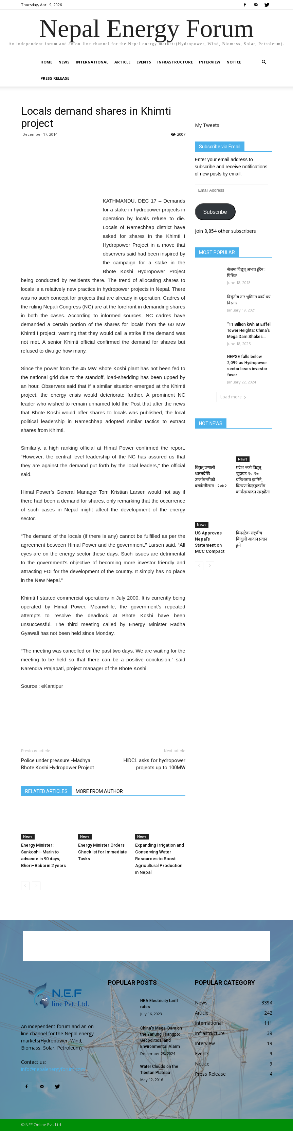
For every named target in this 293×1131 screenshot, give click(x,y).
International (92, 61)
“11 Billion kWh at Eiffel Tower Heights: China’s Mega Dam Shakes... (249, 330)
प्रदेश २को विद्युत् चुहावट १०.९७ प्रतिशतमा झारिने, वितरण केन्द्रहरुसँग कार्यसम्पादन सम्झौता (253, 479)
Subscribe (215, 212)
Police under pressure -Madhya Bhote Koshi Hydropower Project (57, 764)
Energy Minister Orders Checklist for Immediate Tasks (102, 852)
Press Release (54, 78)
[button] (264, 62)
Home (46, 61)
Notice (233, 61)
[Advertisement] (103, 179)
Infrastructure (175, 61)
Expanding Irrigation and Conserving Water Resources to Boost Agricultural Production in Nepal (159, 859)
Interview (209, 61)
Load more (233, 397)
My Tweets (207, 125)
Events (143, 61)
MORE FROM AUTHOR (99, 791)
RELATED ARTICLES (46, 791)
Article (122, 61)
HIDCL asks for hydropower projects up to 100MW (154, 764)
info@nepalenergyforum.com (53, 1069)
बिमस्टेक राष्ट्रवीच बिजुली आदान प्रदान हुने (251, 539)
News (64, 61)
